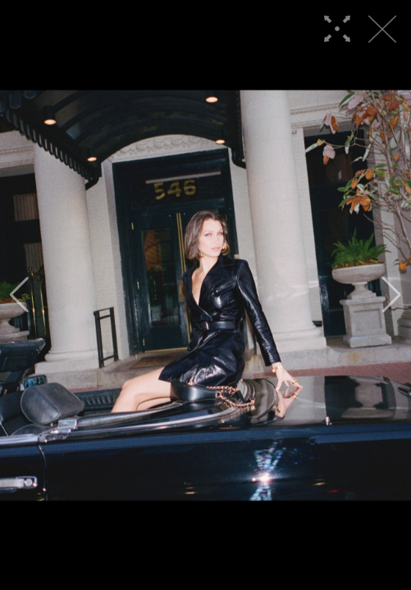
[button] (19, 295)
